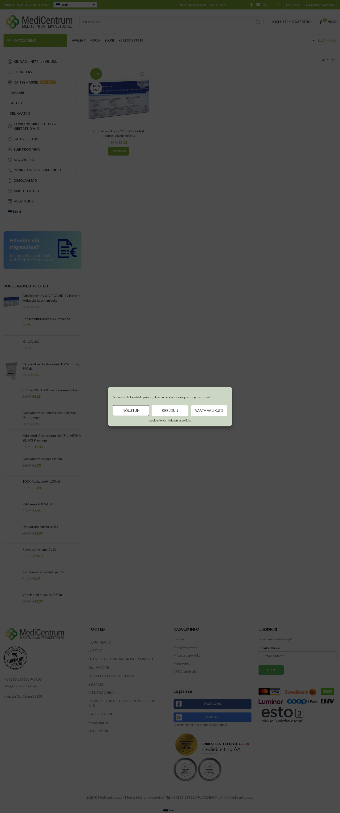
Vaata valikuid (209, 410)
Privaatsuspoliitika (179, 420)
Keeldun (170, 410)
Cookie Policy (157, 420)
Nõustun (131, 410)
